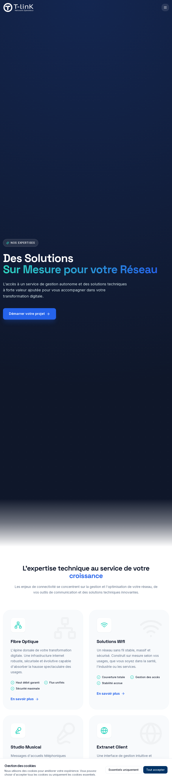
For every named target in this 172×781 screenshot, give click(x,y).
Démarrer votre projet (29, 314)
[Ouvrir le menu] (165, 7)
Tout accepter (155, 769)
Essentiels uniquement (124, 769)
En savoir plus (25, 699)
